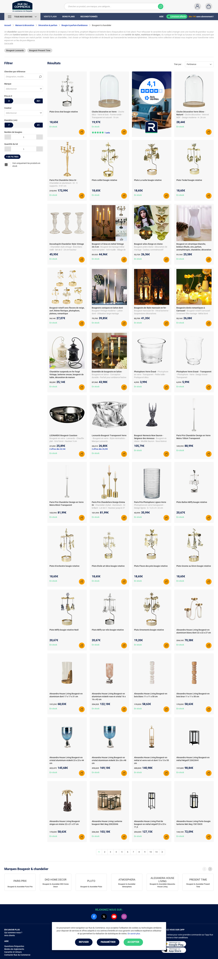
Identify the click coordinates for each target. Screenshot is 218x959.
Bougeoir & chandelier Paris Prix (20, 887)
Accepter (133, 942)
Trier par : (178, 64)
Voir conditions (181, 937)
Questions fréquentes (14, 946)
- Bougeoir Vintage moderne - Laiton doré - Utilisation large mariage (108, 311)
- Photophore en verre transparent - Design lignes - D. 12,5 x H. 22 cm (150, 505)
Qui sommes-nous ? (13, 932)
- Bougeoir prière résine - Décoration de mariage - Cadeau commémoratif (150, 247)
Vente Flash (50, 16)
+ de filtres (12, 157)
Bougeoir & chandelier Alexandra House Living (162, 885)
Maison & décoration (24, 25)
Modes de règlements (14, 949)
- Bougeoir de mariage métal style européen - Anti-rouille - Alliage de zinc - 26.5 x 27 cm (108, 250)
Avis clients (9, 935)
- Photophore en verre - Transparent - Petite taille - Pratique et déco (151, 374)
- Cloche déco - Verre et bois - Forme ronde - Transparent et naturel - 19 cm (108, 115)
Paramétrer (108, 942)
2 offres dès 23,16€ (57, 449)
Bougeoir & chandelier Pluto (91, 887)
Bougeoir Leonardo (15, 50)
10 (150, 852)
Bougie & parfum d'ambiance (75, 25)
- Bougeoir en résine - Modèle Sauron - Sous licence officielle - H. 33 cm (150, 441)
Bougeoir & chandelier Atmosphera (126, 885)
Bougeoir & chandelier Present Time (198, 885)
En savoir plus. (134, 933)
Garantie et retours (13, 952)
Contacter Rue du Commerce (17, 955)
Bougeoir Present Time (39, 50)
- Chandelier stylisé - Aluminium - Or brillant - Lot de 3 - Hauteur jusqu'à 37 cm (108, 508)
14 (156, 852)
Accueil (7, 25)
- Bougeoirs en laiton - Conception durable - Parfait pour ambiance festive (109, 374)
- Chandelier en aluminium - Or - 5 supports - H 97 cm (63, 183)
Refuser (84, 942)
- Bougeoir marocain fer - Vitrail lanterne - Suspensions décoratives (151, 311)
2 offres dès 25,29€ (100, 449)
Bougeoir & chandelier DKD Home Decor (56, 885)
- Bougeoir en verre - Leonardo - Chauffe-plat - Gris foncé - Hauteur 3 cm (66, 438)
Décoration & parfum (47, 25)
